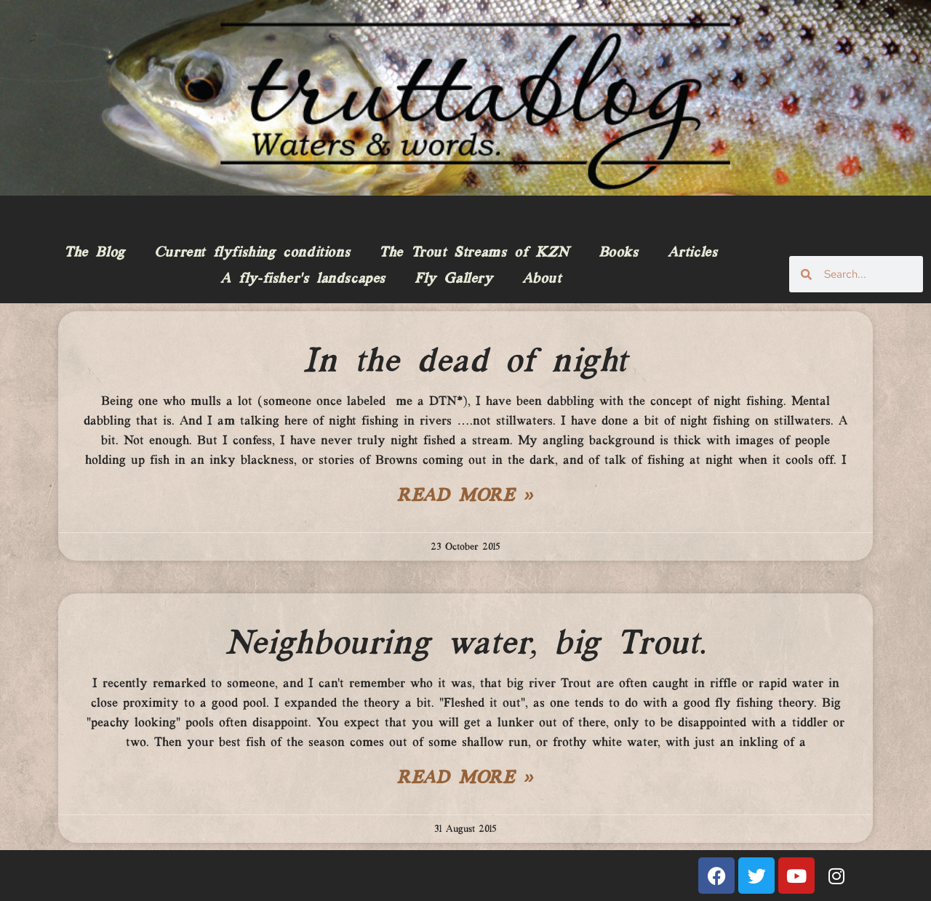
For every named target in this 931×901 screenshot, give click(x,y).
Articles (693, 253)
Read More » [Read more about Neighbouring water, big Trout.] (465, 778)
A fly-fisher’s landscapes (302, 279)
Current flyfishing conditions (252, 253)
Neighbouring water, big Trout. (465, 644)
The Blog (94, 253)
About (542, 279)
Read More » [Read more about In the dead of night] (465, 496)
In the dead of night (465, 362)
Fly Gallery (454, 279)
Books (619, 253)
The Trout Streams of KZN (474, 253)
